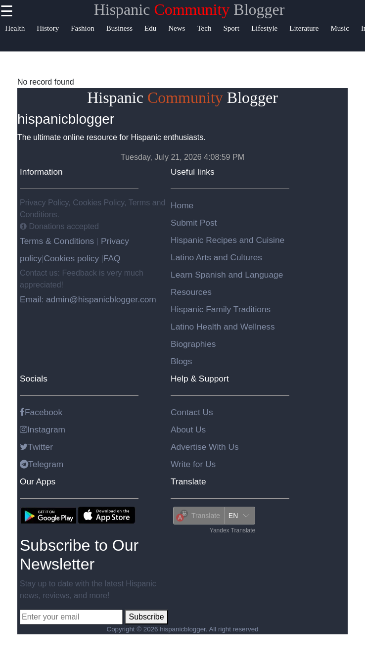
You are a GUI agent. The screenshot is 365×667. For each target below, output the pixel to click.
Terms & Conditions (58, 241)
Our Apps (37, 481)
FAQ (112, 258)
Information (41, 172)
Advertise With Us (205, 447)
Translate (188, 481)
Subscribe (146, 617)
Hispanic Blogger (189, 9)
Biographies (193, 344)
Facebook (41, 412)
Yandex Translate (233, 530)
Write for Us (193, 464)
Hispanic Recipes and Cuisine (227, 240)
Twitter (36, 447)
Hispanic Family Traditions (221, 309)
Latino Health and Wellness (223, 327)
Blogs (181, 361)
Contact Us (192, 412)
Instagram (42, 429)
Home (182, 205)
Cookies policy (71, 258)
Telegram (41, 464)
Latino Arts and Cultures (216, 257)
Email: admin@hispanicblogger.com (88, 299)
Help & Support (200, 378)
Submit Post (194, 223)
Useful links (193, 172)
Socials (33, 378)
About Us (188, 429)
